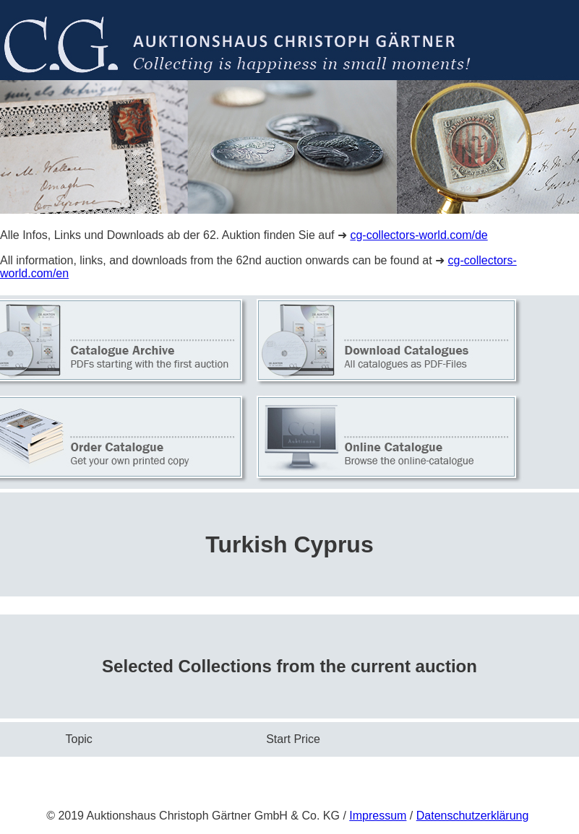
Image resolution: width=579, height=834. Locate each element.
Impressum (377, 815)
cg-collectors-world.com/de (418, 235)
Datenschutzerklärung (472, 815)
